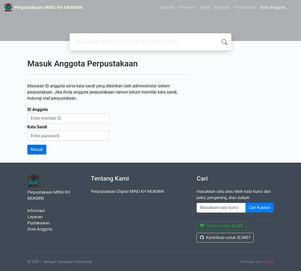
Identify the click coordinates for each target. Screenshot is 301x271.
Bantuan (222, 7)
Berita (205, 7)
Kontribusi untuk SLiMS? (225, 237)
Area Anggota (273, 7)
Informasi (187, 7)
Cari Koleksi (259, 207)
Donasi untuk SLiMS (221, 225)
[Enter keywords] (221, 208)
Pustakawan (245, 7)
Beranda (166, 7)
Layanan (35, 216)
